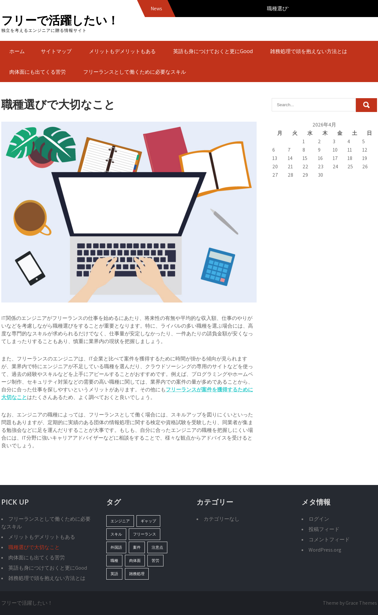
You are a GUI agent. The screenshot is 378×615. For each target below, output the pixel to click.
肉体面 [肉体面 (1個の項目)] (135, 560)
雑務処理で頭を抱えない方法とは (308, 51)
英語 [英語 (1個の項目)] (114, 573)
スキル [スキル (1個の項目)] (116, 534)
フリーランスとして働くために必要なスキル (134, 71)
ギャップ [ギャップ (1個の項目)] (148, 520)
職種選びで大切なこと (34, 547)
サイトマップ (56, 51)
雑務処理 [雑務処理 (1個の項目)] (137, 573)
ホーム (17, 51)
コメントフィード (329, 539)
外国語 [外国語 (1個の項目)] (116, 547)
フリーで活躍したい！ (60, 20)
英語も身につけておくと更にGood (213, 51)
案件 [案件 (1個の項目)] (137, 547)
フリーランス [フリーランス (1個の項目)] (144, 534)
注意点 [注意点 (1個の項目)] (157, 547)
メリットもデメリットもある (122, 51)
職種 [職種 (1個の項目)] (114, 560)
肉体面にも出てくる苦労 (37, 71)
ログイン (319, 519)
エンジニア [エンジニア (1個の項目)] (120, 520)
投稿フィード (324, 529)
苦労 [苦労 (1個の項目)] (155, 560)
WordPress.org (325, 549)
